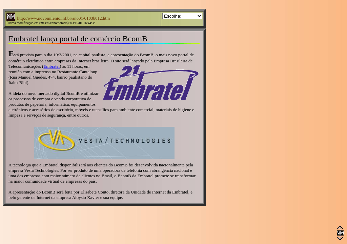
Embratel (51, 66)
